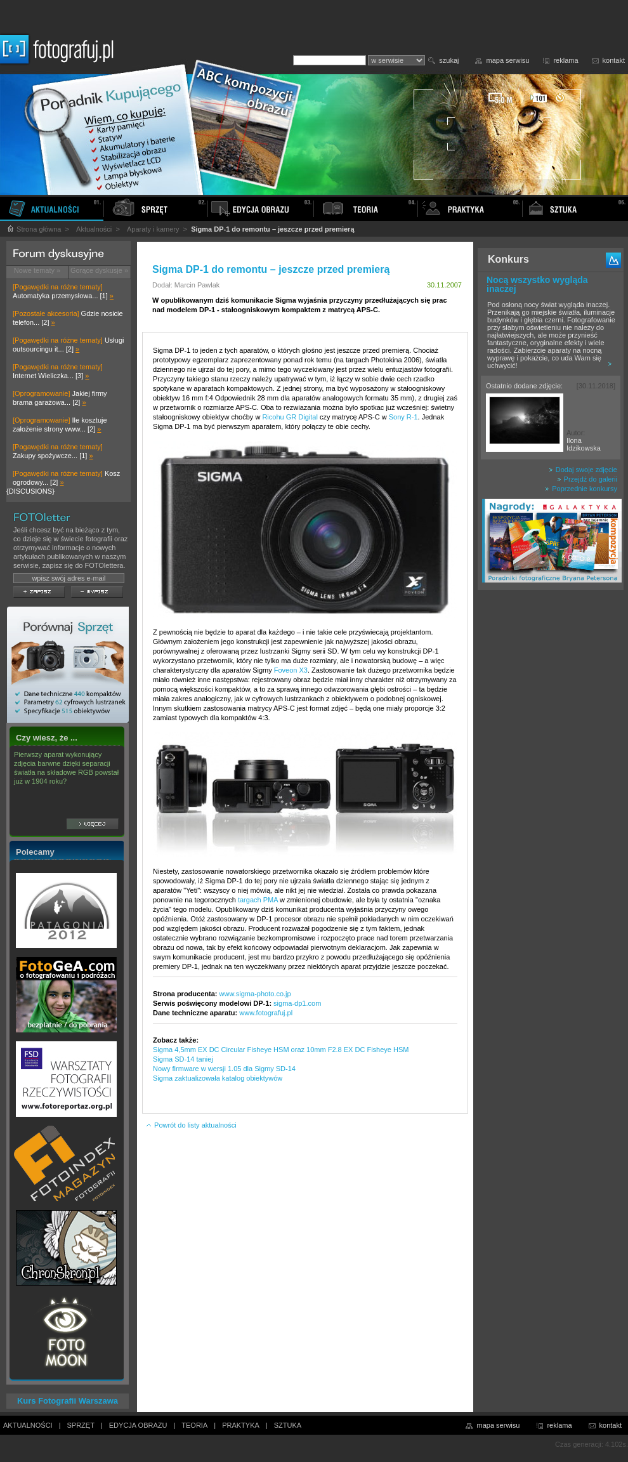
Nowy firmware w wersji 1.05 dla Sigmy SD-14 (224, 1068)
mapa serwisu (508, 60)
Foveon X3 (291, 670)
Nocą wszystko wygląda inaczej (537, 284)
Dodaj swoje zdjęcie (583, 469)
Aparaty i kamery (153, 229)
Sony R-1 (403, 417)
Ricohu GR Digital (289, 417)
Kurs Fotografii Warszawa (67, 1401)
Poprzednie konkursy (581, 488)
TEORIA (194, 1425)
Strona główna (33, 229)
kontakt (614, 60)
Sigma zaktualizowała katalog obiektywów (217, 1078)
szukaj (449, 60)
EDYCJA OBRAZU (138, 1425)
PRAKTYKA (240, 1425)
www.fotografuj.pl (265, 1013)
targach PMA (258, 900)
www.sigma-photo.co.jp (255, 994)
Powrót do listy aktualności (191, 1125)
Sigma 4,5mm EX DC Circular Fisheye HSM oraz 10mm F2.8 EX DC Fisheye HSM (281, 1049)
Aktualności (94, 229)
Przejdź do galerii (587, 479)
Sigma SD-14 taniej (183, 1059)
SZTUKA (287, 1425)
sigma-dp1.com (297, 1003)
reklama (565, 60)
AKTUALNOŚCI (28, 1425)
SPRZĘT (81, 1425)
